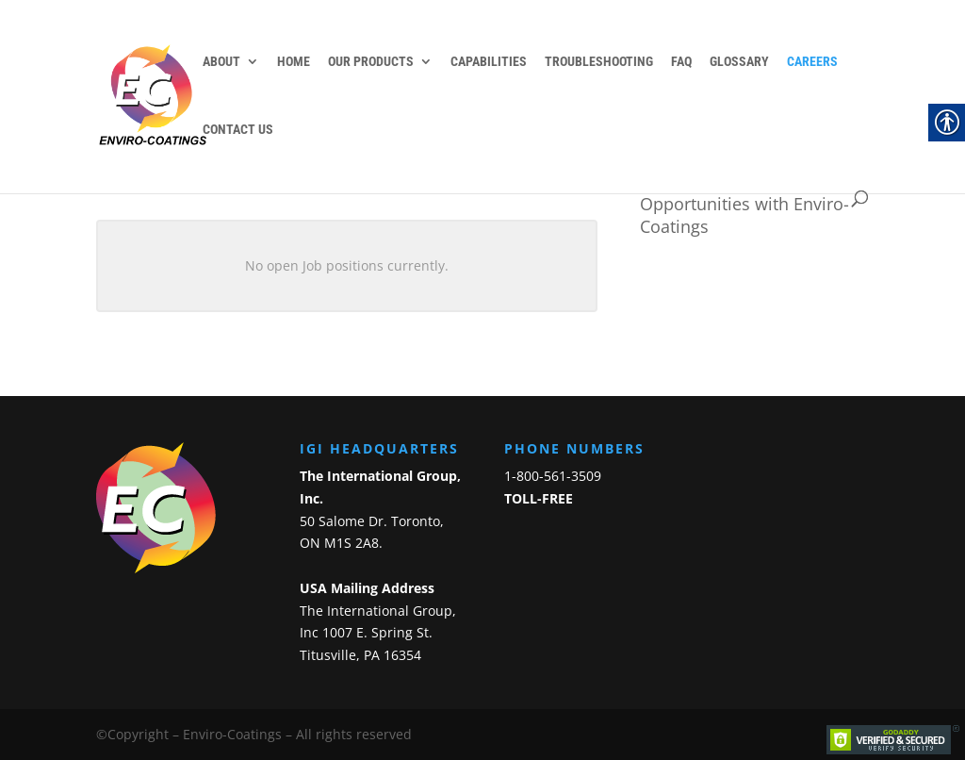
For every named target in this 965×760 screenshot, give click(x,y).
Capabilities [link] (488, 62)
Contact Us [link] (238, 130)
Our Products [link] (371, 62)
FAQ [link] (681, 62)
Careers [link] (812, 62)
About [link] (221, 62)
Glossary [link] (739, 62)
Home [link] (293, 62)
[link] (161, 95)
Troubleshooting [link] (599, 62)
